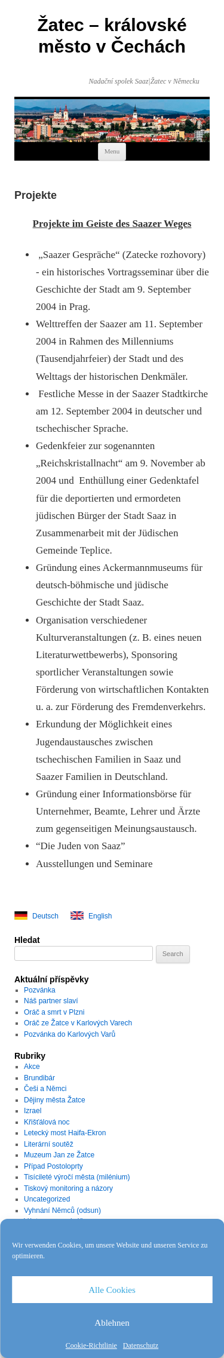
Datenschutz (140, 1345)
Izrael (32, 1111)
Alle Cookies (112, 1290)
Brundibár (39, 1078)
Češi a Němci (45, 1088)
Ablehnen (111, 1323)
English (100, 916)
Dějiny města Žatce (54, 1100)
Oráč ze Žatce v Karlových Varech (78, 1023)
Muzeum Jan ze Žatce (59, 1155)
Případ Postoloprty (53, 1166)
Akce (32, 1066)
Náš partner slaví (51, 1001)
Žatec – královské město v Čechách (111, 35)
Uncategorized (47, 1199)
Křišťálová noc (47, 1122)
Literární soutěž (48, 1144)
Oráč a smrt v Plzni (54, 1012)
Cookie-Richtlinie (91, 1345)
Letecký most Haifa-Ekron (65, 1133)
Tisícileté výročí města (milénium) (77, 1177)
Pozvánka (40, 990)
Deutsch (45, 916)
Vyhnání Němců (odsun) (62, 1210)
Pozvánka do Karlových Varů (69, 1034)
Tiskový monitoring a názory (68, 1188)
